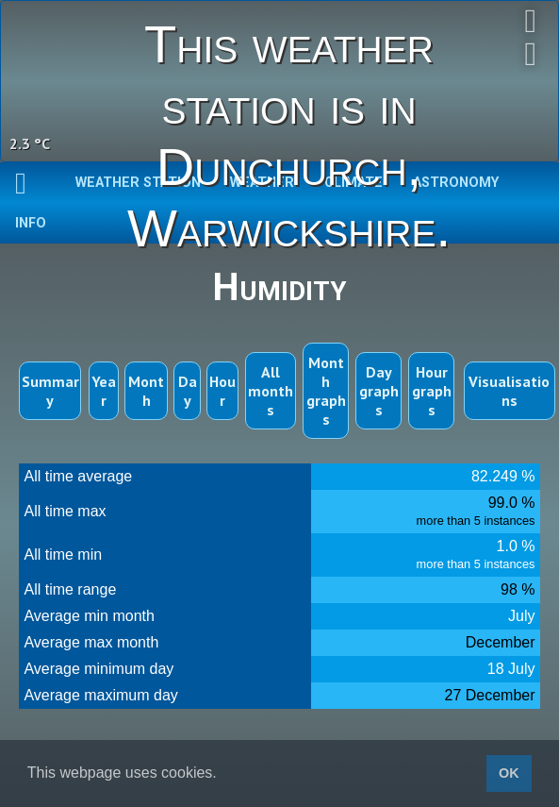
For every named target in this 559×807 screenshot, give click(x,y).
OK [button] (509, 773)
